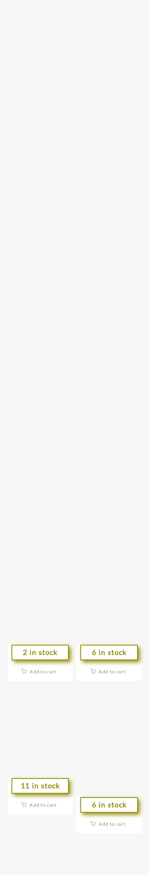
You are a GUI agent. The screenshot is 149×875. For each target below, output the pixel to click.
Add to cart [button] (43, 672)
